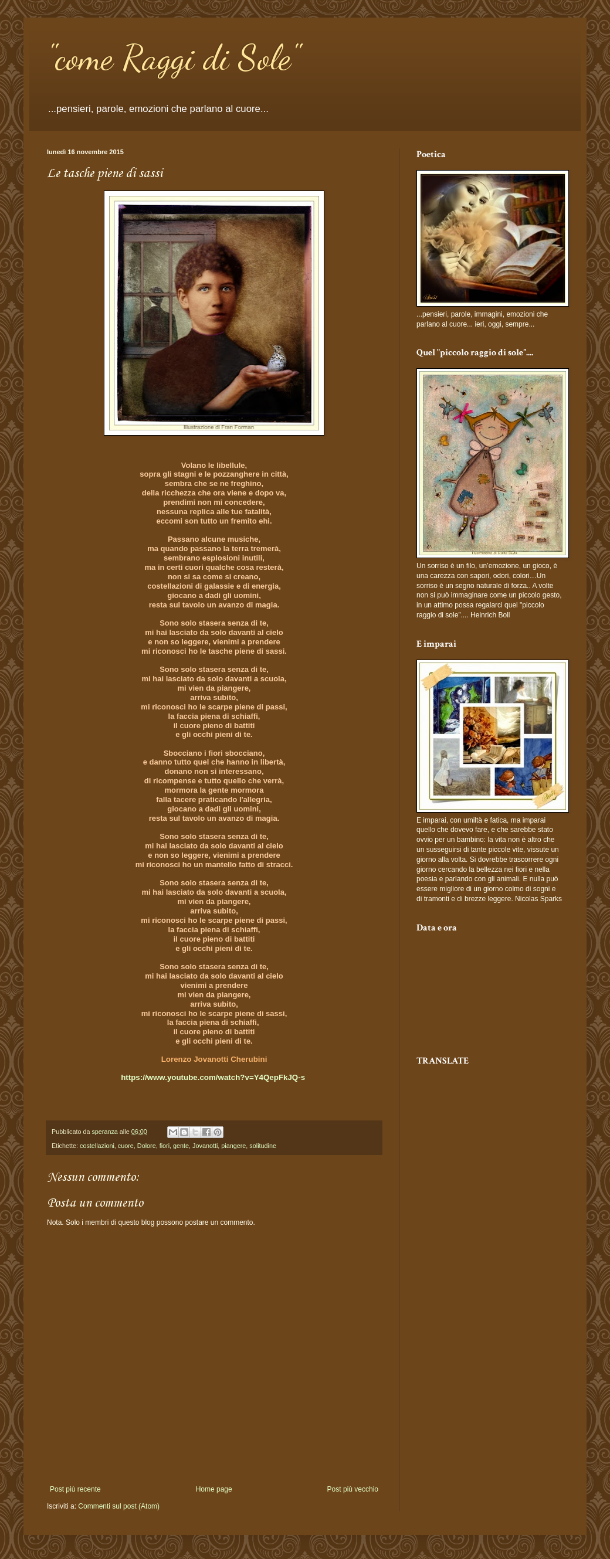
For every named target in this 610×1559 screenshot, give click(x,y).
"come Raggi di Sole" (173, 57)
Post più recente (75, 1489)
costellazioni (97, 1145)
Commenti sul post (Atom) (119, 1506)
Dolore (146, 1145)
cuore (126, 1145)
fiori (165, 1145)
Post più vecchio (352, 1489)
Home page (214, 1489)
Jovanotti (205, 1145)
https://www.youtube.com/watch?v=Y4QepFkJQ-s (213, 1077)
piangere (233, 1145)
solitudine (262, 1145)
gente (181, 1145)
